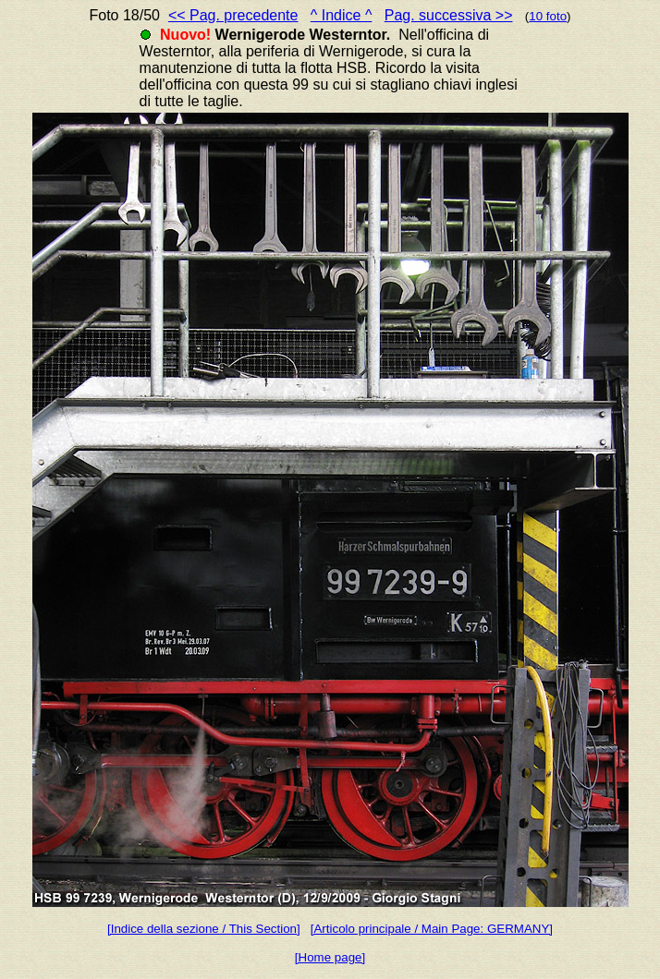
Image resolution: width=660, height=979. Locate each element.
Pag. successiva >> (449, 15)
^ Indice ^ (342, 15)
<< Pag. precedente (233, 15)
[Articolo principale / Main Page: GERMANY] (432, 929)
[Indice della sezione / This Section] (203, 929)
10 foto (548, 16)
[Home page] (330, 957)
